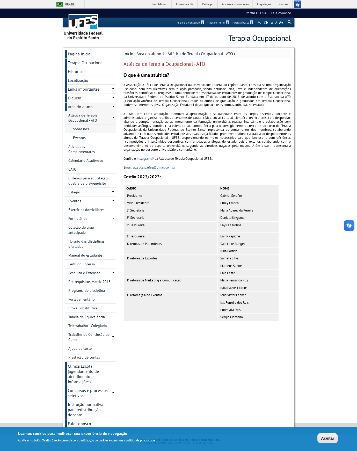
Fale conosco (281, 13)
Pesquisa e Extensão (84, 273)
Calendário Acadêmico (85, 160)
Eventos (79, 137)
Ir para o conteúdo (190, 22)
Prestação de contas (84, 357)
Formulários (77, 218)
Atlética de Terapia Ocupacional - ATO (200, 53)
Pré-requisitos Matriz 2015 (89, 281)
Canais (283, 4)
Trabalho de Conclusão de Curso (89, 337)
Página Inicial (80, 53)
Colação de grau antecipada (81, 230)
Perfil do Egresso (81, 264)
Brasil (70, 4)
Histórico (76, 71)
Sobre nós (81, 129)
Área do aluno (150, 53)
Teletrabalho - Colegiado (87, 325)
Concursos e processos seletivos (88, 393)
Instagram (145, 158)
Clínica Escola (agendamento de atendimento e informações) (83, 373)
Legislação (264, 4)
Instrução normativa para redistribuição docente (85, 409)
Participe (207, 4)
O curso (74, 97)
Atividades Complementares (81, 149)
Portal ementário (81, 299)
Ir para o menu (218, 22)
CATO (72, 169)
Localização (78, 80)
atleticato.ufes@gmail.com (154, 167)
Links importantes (83, 89)
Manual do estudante (85, 255)
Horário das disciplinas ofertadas (86, 244)
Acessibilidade (260, 22)
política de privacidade (140, 441)
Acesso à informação (235, 4)
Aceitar (327, 439)
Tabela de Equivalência (86, 317)
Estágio (74, 192)
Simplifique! (159, 4)
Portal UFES (256, 13)
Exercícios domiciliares (86, 209)
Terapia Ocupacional (86, 62)
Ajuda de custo (80, 348)
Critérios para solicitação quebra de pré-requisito (88, 181)
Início (128, 53)
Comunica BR (184, 4)
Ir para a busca (242, 22)
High (266, 23)
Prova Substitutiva (83, 308)
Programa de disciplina (86, 290)
